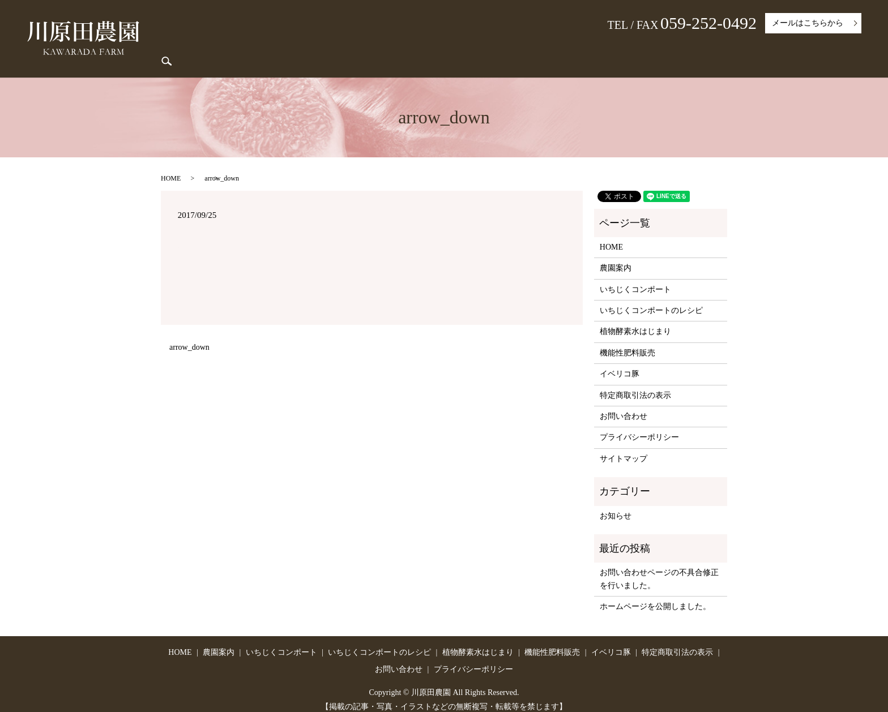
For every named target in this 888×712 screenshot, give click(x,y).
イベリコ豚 (728, 48)
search (846, 48)
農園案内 (357, 48)
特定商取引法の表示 (792, 48)
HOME (319, 48)
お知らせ (615, 506)
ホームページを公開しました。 (655, 597)
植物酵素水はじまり (601, 48)
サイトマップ (623, 449)
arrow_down (189, 337)
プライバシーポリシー (639, 428)
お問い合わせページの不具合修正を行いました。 (659, 569)
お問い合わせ (623, 406)
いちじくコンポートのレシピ (509, 48)
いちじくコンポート (417, 48)
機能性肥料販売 (672, 48)
